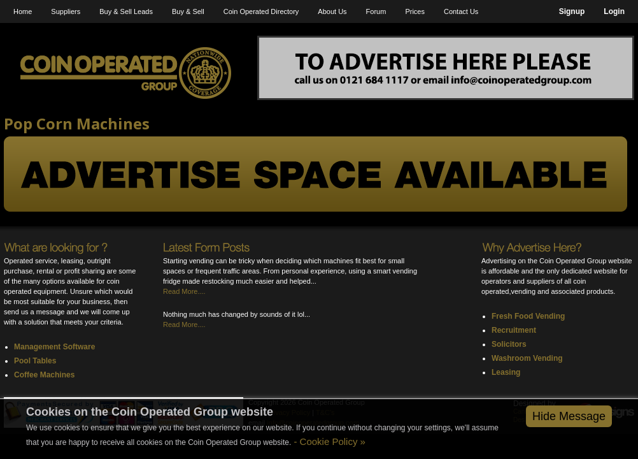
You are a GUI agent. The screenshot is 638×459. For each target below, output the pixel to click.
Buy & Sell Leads (126, 11)
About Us (332, 11)
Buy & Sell (188, 11)
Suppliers (65, 11)
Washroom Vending (527, 358)
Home (22, 11)
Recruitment (514, 330)
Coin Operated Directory (261, 11)
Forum (376, 11)
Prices (415, 11)
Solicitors (509, 344)
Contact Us (461, 11)
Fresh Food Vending (528, 316)
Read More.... (184, 291)
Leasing (506, 372)
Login (614, 11)
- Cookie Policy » (328, 441)
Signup (572, 11)
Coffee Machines (44, 374)
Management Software (54, 346)
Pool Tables (35, 360)
